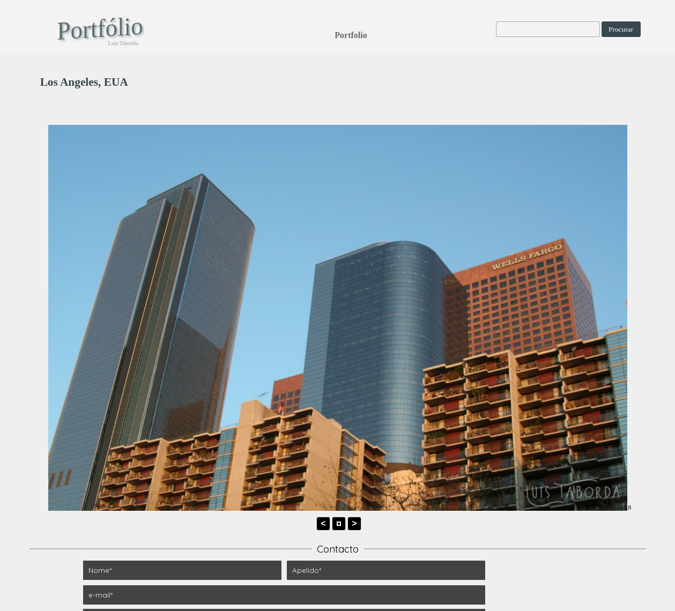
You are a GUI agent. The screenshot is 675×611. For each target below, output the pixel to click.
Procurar (621, 29)
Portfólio (100, 28)
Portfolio (351, 35)
